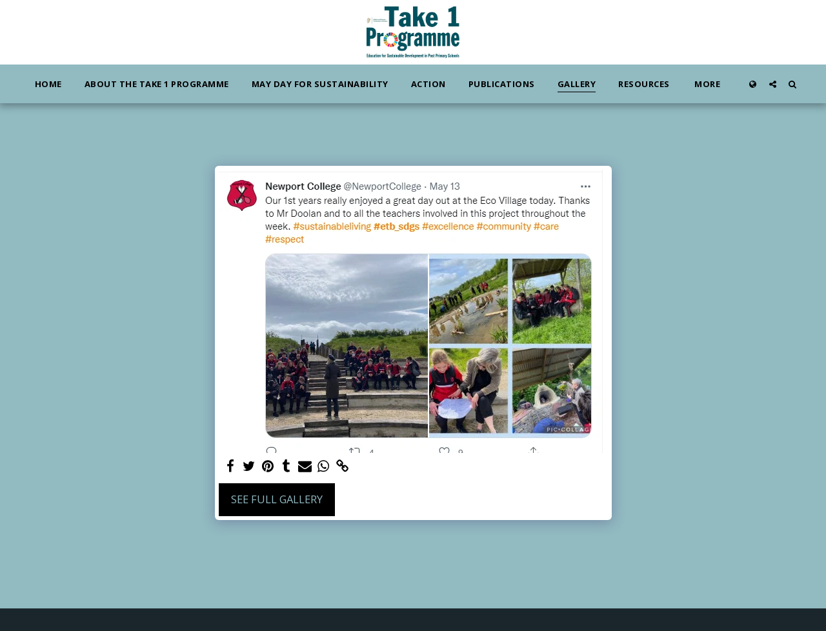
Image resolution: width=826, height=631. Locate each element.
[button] (772, 83)
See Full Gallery (277, 499)
